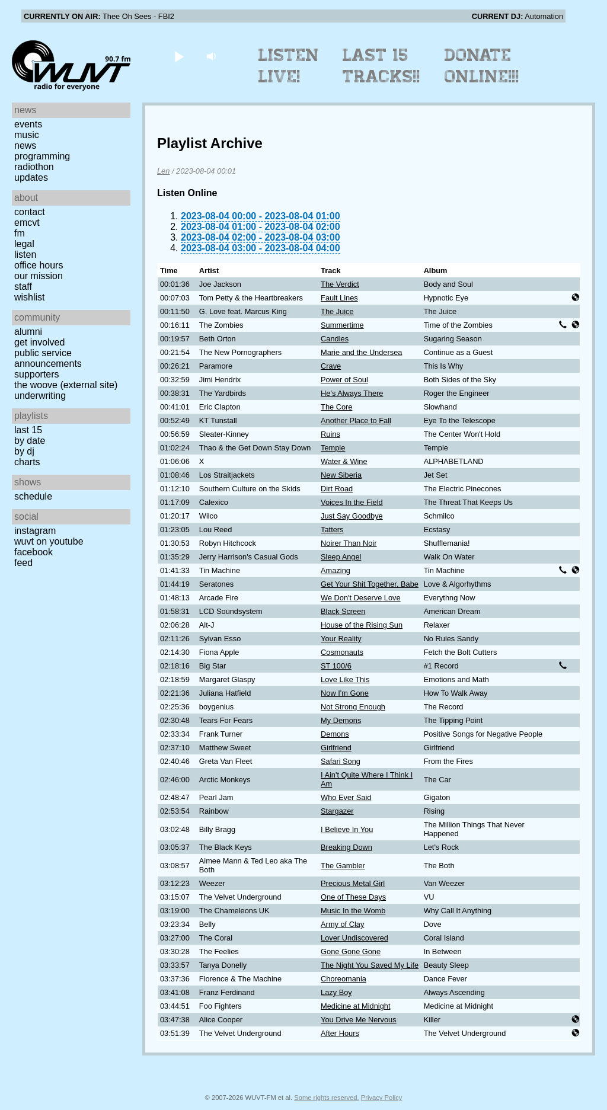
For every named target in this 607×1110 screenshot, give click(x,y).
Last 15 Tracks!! (381, 65)
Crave (331, 366)
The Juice (337, 311)
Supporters (36, 374)
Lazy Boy (336, 992)
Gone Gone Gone (351, 951)
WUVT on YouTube (49, 541)
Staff (23, 287)
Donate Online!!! (482, 65)
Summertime (342, 325)
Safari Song (340, 761)
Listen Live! (289, 65)
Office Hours (38, 265)
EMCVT (27, 222)
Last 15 (28, 430)
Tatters (332, 529)
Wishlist (29, 297)
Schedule (33, 496)
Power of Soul (344, 379)
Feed (23, 563)
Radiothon (34, 167)
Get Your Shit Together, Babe (369, 584)
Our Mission (38, 276)
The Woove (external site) (65, 385)
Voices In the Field (352, 502)
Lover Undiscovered (354, 937)
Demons (335, 734)
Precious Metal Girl (353, 883)
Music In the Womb (353, 910)
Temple (333, 447)
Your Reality (341, 638)
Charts (27, 462)
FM (19, 233)
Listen (25, 254)
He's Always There (352, 393)
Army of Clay (342, 924)
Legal (24, 244)
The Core (336, 406)
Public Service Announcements (48, 358)
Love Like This (345, 679)
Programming (42, 156)
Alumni (28, 332)
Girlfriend (336, 747)
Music (26, 135)
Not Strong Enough (353, 706)
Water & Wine (344, 461)
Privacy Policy (381, 1097)
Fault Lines (339, 297)
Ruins (330, 434)
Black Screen (343, 611)
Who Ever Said (346, 797)
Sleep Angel (341, 556)
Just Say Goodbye (352, 515)
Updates (31, 177)
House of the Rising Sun (361, 624)
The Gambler (343, 865)
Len (163, 171)
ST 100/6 (336, 665)
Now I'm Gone (345, 693)
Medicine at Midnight (355, 1006)
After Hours (340, 1033)
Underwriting (40, 396)
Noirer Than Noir (348, 543)
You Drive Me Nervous (359, 1019)
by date (29, 441)
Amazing (335, 570)
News (25, 145)
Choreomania (343, 978)
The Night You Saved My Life (369, 965)
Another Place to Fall (356, 420)
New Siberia (341, 475)
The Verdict (340, 284)
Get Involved (39, 342)
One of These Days (353, 897)
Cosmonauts (342, 652)
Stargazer (337, 811)
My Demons (341, 720)
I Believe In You (347, 829)
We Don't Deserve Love (361, 597)
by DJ (24, 451)
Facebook (33, 552)
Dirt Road (337, 488)
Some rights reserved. (326, 1097)
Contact (29, 212)
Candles (335, 338)
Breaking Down (346, 847)
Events (28, 124)
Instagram (35, 531)
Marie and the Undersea (361, 352)
